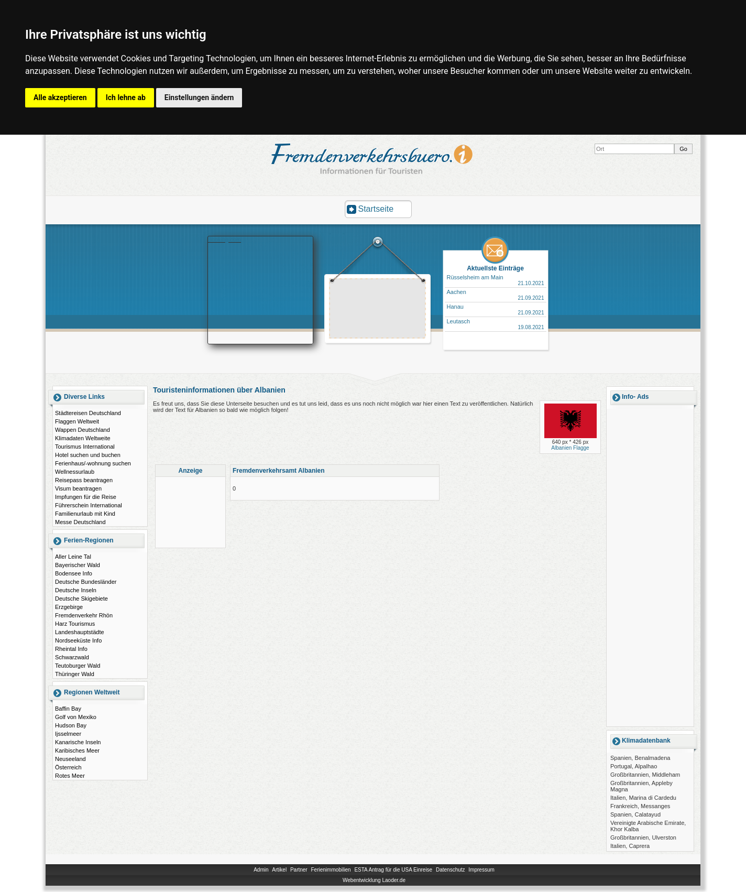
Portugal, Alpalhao (633, 766)
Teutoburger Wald (77, 665)
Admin (261, 870)
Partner (299, 870)
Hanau (455, 306)
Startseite (376, 208)
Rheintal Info (71, 649)
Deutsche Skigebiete (81, 598)
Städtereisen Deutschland (88, 413)
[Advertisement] (377, 309)
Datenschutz (450, 870)
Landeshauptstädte (79, 632)
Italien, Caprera (630, 846)
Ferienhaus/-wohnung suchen (93, 463)
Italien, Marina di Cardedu (643, 798)
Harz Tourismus (75, 624)
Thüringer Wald (74, 674)
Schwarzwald (72, 657)
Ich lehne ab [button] (126, 97)
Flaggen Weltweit (77, 421)
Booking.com (225, 239)
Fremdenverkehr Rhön (84, 615)
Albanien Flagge (570, 448)
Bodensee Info (73, 573)
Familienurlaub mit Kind (85, 513)
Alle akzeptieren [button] (60, 97)
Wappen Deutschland (82, 430)
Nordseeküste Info (78, 640)
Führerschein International (88, 505)
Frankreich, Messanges (640, 806)
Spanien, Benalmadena (640, 758)
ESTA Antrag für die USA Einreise (393, 870)
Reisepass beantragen (84, 480)
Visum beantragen (78, 488)
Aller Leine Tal (73, 556)
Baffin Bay (68, 708)
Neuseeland (70, 759)
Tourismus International (85, 446)
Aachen (456, 292)
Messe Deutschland (80, 522)
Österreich (68, 767)
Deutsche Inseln (75, 590)
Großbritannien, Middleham (645, 774)
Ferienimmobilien (330, 870)
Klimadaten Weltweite (83, 438)
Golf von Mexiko (75, 717)
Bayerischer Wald (77, 565)
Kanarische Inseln (78, 742)
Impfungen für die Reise (85, 497)
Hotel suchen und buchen (87, 455)
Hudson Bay (70, 725)
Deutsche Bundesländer (85, 582)
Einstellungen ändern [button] (199, 97)
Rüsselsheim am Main (475, 277)
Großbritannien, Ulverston (643, 837)
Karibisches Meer (77, 750)
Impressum (481, 870)
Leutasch (458, 321)
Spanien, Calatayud (635, 814)
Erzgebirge (69, 607)
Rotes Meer (70, 776)
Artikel (279, 870)
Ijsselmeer (68, 734)
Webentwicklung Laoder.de (374, 880)
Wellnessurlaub (74, 472)
